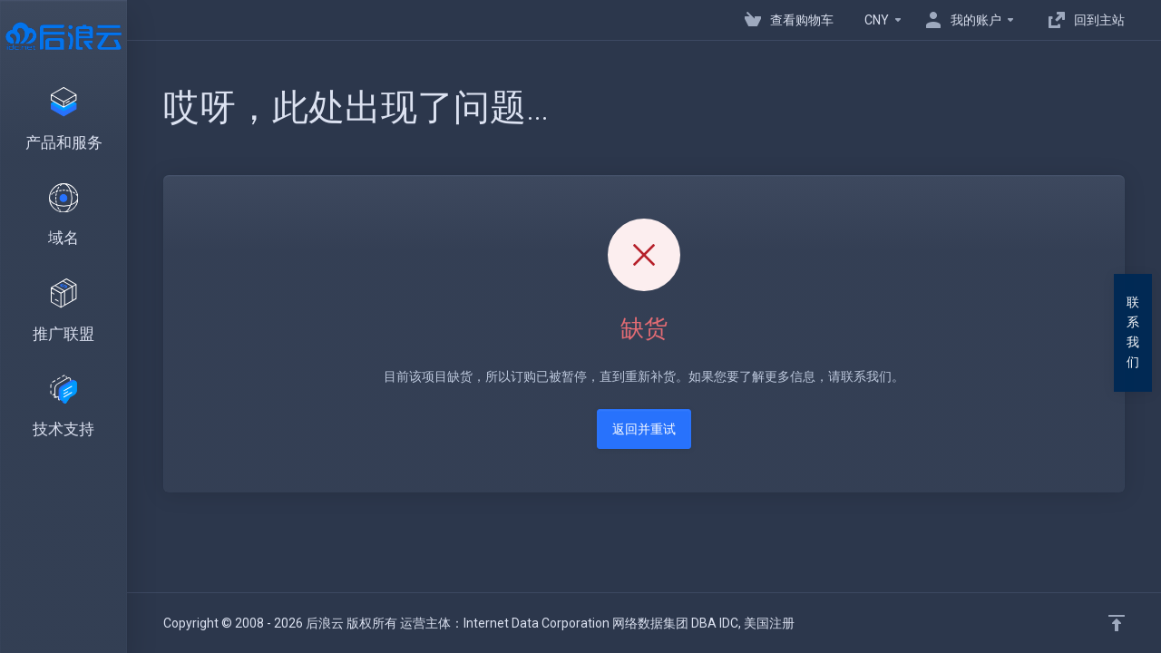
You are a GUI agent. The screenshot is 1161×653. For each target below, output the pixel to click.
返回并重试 (644, 429)
